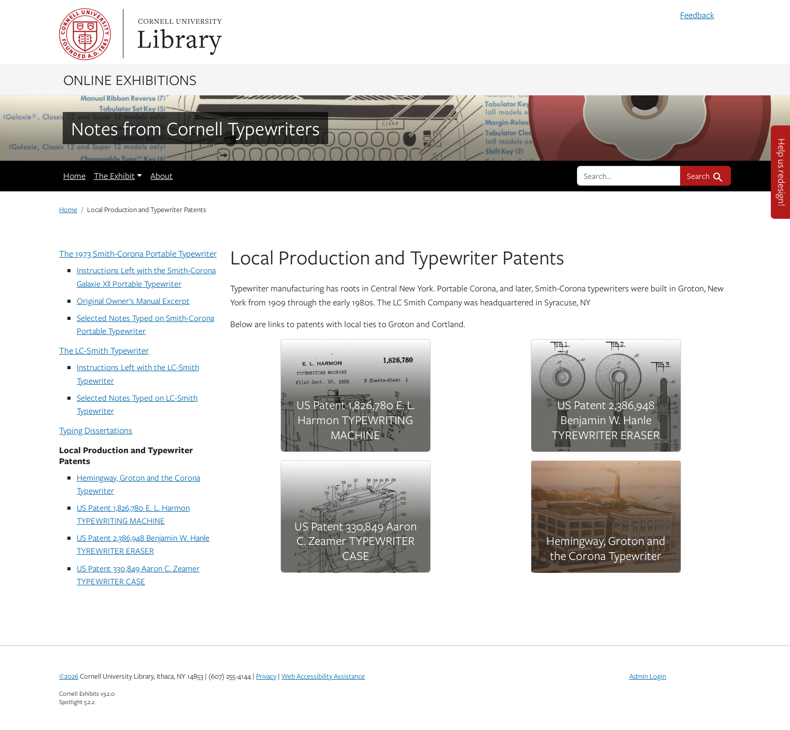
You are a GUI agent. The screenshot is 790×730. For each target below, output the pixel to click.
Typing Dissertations (95, 430)
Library (178, 34)
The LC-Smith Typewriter (104, 350)
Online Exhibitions (129, 79)
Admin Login (647, 676)
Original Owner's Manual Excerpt (133, 300)
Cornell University (85, 34)
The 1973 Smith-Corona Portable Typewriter (138, 253)
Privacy (266, 676)
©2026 (68, 676)
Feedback (697, 15)
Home (74, 175)
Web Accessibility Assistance (323, 676)
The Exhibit (114, 175)
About (161, 175)
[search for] (629, 176)
